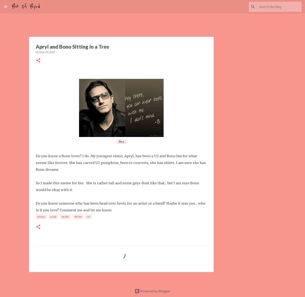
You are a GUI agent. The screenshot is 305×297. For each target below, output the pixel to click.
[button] (38, 61)
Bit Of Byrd (26, 6)
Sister (78, 216)
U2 (88, 216)
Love (53, 216)
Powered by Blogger (152, 291)
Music (65, 216)
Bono (41, 216)
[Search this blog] (279, 7)
